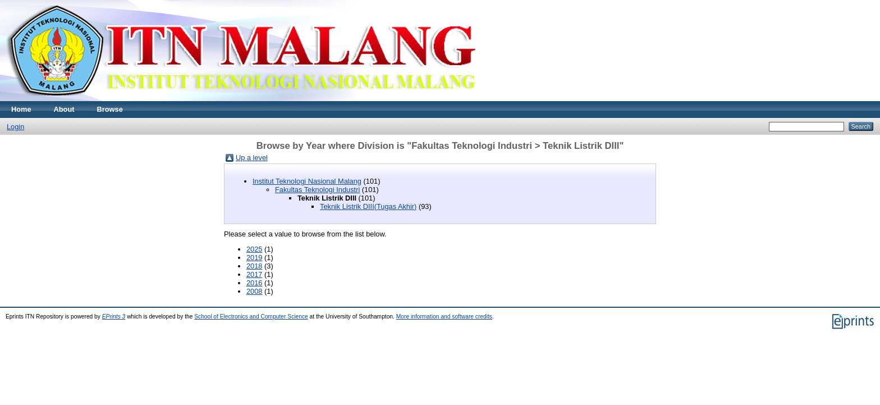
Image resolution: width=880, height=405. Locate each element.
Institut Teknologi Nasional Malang (307, 181)
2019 (254, 257)
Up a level (252, 157)
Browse (110, 109)
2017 (254, 274)
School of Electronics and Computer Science (251, 316)
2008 (254, 291)
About (64, 109)
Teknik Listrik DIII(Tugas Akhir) (368, 206)
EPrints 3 (114, 316)
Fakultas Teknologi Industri (317, 189)
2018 (254, 266)
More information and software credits (444, 316)
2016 (254, 283)
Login (15, 126)
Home (21, 109)
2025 (254, 249)
